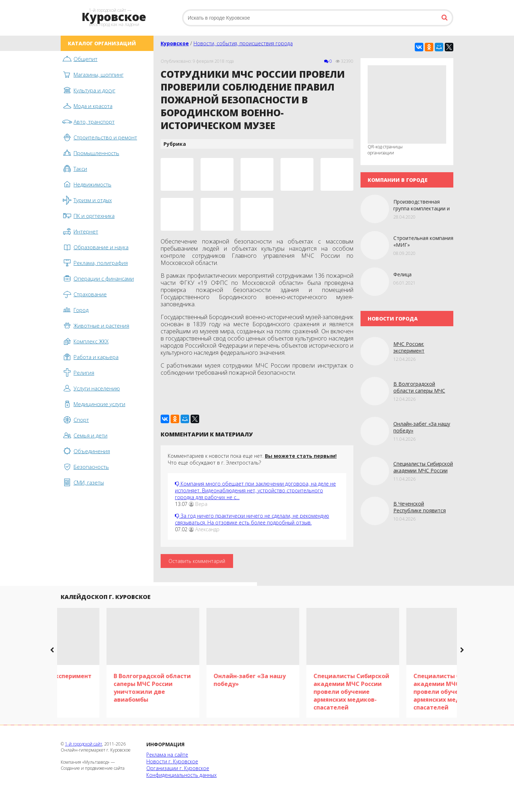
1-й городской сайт (83, 744)
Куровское (175, 43)
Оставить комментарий (196, 561)
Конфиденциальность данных (181, 775)
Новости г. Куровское (172, 761)
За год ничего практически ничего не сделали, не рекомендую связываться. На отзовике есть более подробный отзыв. (252, 519)
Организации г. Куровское (177, 768)
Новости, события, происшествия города (243, 43)
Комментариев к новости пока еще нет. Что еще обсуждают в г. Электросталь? (252, 459)
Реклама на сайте (167, 754)
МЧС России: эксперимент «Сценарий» (408, 350)
